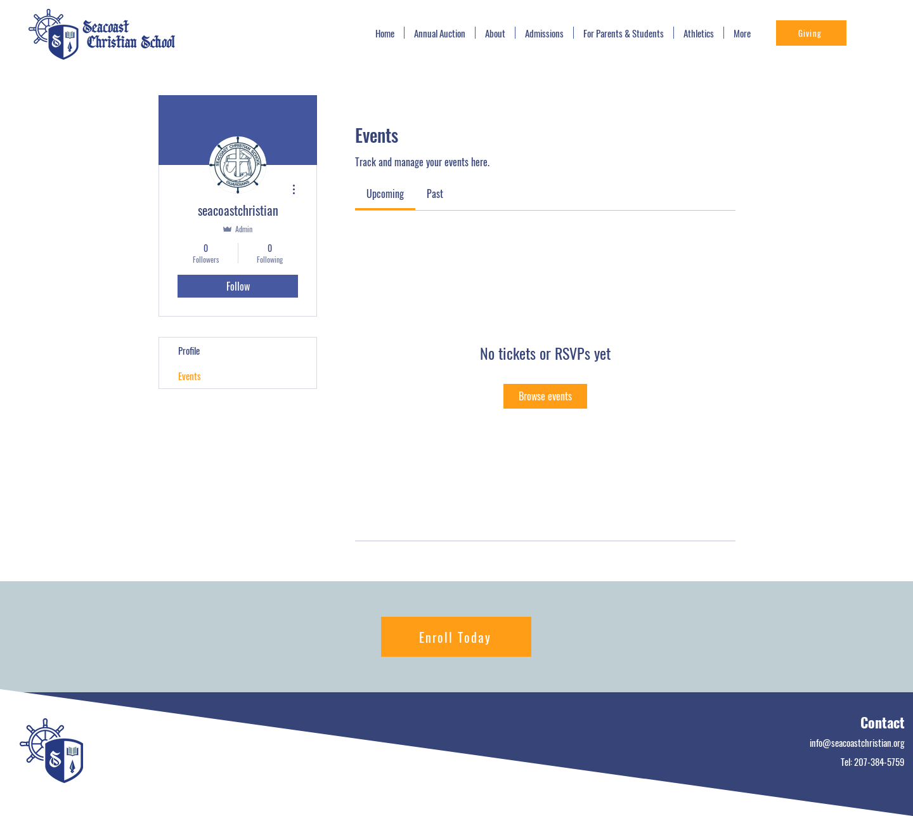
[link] (385, 193)
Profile (189, 350)
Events (189, 376)
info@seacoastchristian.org (857, 742)
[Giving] (811, 33)
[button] (544, 33)
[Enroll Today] (456, 637)
